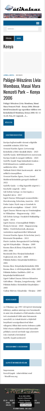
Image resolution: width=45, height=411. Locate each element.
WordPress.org (11, 376)
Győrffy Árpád (19, 408)
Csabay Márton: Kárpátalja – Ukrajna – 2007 (22, 290)
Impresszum (8, 370)
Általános (36, 403)
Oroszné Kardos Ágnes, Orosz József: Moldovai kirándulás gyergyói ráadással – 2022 (21, 179)
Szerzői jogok (9, 373)
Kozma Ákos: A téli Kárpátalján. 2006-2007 (22, 269)
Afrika (6, 75)
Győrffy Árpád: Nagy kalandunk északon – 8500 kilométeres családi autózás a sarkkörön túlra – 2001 (21, 164)
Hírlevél (8, 405)
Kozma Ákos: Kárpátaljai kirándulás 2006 (21, 266)
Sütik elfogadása (25, 405)
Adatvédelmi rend (24, 373)
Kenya (11, 75)
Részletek (28, 402)
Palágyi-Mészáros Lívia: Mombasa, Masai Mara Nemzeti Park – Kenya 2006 (22, 88)
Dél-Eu (5, 400)
